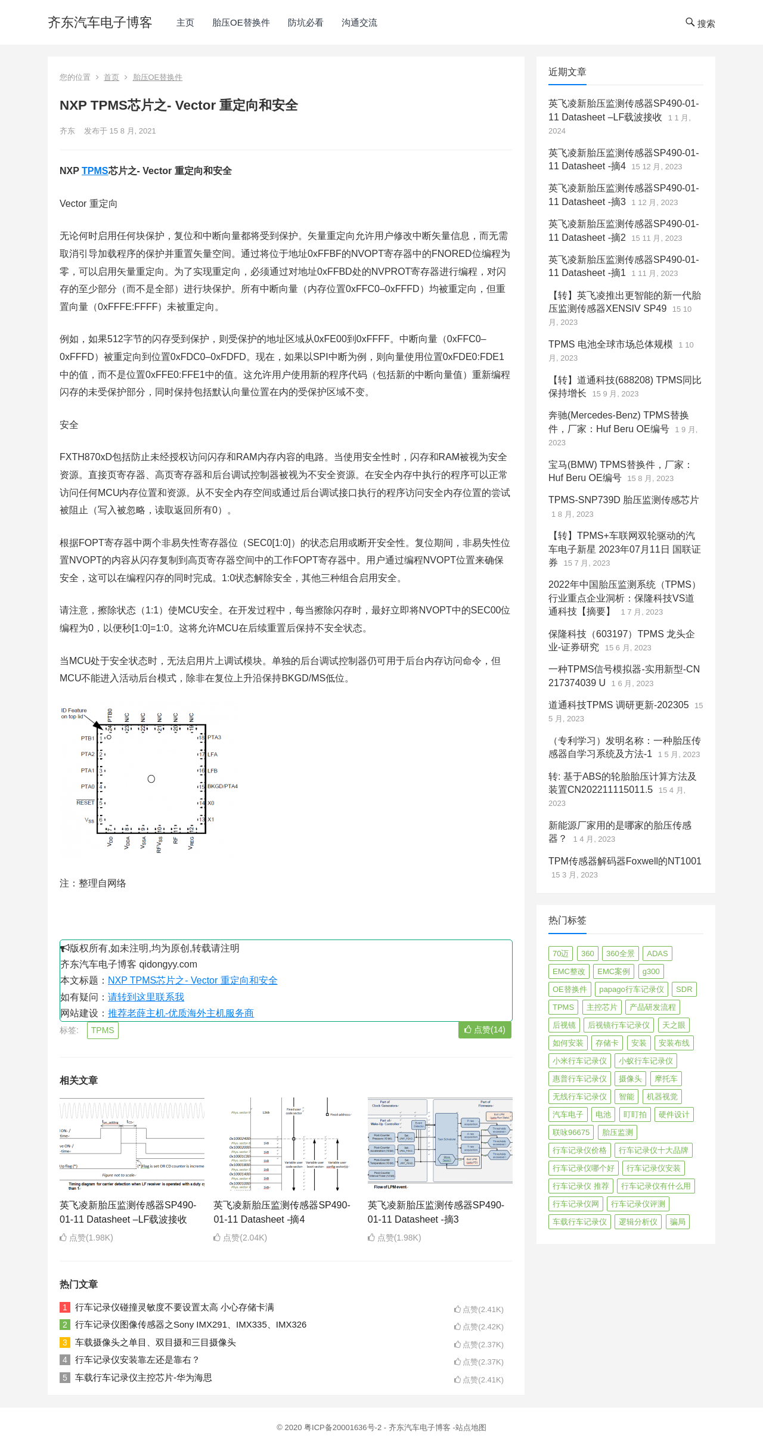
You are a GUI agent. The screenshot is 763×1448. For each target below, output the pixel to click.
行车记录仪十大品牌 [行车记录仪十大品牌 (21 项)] (653, 1150)
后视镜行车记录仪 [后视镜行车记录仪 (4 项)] (619, 1025)
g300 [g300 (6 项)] (651, 971)
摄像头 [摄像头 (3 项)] (630, 1078)
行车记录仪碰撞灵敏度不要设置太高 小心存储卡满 (174, 1307)
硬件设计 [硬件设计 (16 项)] (674, 1114)
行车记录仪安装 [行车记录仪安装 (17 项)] (653, 1168)
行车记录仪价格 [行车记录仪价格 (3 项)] (580, 1150)
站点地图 (470, 1427)
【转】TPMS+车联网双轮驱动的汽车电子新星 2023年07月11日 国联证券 (624, 549)
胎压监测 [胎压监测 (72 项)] (617, 1132)
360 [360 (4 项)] (587, 953)
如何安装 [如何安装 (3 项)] (568, 1042)
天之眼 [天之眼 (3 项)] (674, 1025)
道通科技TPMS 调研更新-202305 (618, 705)
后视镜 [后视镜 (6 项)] (564, 1025)
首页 (111, 77)
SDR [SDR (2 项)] (684, 989)
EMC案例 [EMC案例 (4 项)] (613, 971)
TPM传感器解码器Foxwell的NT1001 (625, 861)
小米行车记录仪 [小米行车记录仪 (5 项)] (580, 1060)
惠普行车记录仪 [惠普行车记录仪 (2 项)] (580, 1078)
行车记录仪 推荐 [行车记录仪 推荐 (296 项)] (581, 1186)
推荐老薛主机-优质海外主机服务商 (181, 1013)
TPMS (95, 171)
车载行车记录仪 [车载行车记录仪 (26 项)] (580, 1221)
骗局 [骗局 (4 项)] (678, 1221)
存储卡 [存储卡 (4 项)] (607, 1042)
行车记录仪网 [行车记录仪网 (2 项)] (576, 1203)
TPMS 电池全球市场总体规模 (610, 344)
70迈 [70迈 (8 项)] (561, 953)
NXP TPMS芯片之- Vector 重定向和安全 (193, 980)
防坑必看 (306, 22)
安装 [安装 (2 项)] (639, 1042)
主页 (185, 22)
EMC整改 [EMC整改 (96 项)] (569, 971)
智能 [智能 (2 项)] (626, 1096)
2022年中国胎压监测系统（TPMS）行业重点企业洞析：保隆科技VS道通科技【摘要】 (624, 597)
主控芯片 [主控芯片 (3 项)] (602, 1007)
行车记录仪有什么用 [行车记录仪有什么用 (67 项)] (656, 1186)
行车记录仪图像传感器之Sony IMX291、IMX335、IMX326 (190, 1324)
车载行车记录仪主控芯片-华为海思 (143, 1377)
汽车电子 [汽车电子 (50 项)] (568, 1114)
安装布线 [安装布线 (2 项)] (674, 1042)
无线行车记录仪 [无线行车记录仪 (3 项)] (580, 1096)
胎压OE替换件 (241, 22)
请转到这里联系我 (146, 997)
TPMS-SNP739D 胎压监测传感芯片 (623, 500)
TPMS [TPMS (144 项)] (563, 1007)
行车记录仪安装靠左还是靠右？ (137, 1359)
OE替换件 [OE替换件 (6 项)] (570, 989)
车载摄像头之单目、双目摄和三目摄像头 (155, 1342)
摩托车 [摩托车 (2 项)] (666, 1078)
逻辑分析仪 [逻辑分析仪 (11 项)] (638, 1221)
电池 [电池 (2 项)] (603, 1114)
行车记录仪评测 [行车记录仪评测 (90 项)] (638, 1203)
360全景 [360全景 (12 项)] (620, 953)
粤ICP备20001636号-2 (344, 1427)
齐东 (67, 130)
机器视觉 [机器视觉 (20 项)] (662, 1096)
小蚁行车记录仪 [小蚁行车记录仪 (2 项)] (646, 1060)
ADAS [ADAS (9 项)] (657, 953)
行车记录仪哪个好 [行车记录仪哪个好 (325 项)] (584, 1168)
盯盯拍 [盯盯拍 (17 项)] (635, 1114)
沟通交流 (359, 22)
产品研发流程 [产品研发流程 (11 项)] (652, 1007)
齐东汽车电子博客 (100, 22)
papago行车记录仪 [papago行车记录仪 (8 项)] (631, 989)
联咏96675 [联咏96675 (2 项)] (571, 1132)
